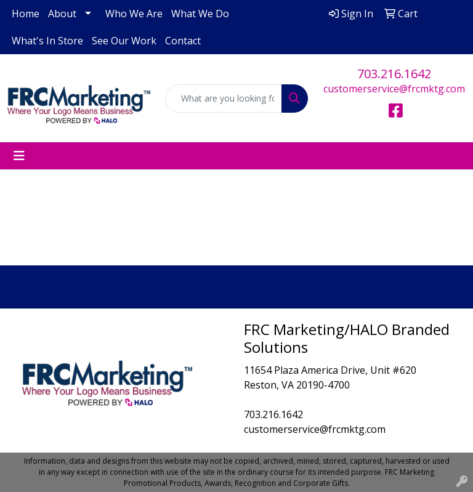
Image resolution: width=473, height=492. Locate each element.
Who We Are (134, 13)
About (62, 13)
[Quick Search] (223, 98)
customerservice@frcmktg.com (394, 88)
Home (25, 13)
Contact (183, 40)
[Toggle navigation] (19, 155)
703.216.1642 (394, 73)
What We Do (200, 13)
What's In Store (47, 40)
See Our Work (124, 40)
